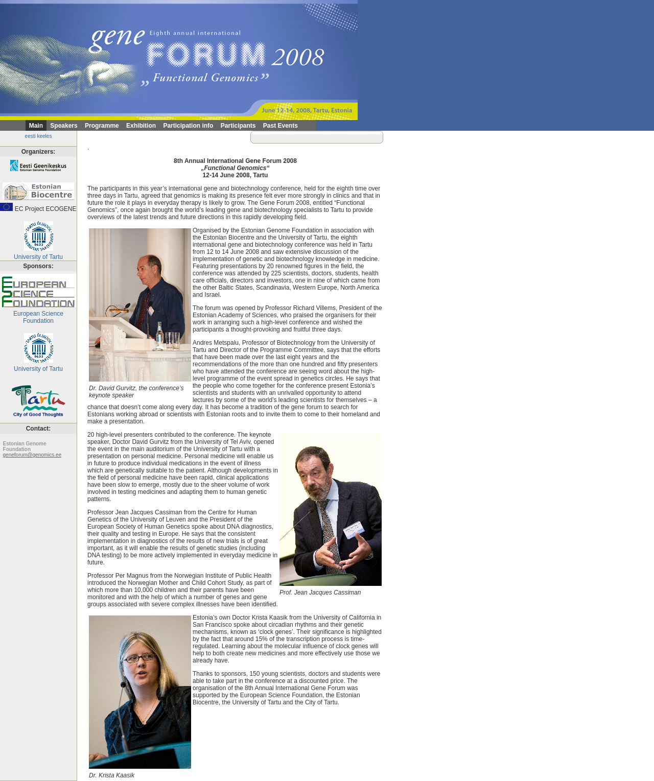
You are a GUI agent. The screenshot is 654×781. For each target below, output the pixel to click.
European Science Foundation (38, 314)
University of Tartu (38, 254)
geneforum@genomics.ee (32, 455)
